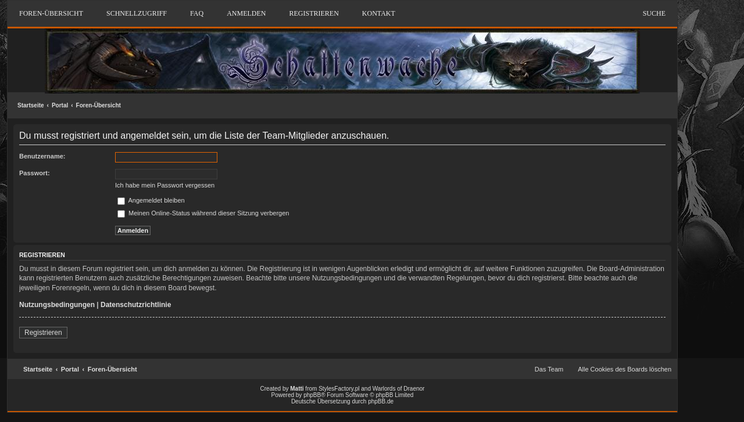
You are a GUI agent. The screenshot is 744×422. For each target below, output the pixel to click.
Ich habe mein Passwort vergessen (164, 185)
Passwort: (34, 172)
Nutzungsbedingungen (57, 305)
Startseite (30, 105)
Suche (654, 13)
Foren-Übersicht (98, 105)
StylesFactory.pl (339, 388)
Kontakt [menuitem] (378, 13)
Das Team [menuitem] (549, 369)
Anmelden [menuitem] (246, 13)
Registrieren (43, 333)
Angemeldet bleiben (151, 200)
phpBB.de (381, 401)
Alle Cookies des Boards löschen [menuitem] (624, 369)
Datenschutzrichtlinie (136, 305)
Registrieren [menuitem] (313, 13)
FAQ (196, 13)
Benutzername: (42, 156)
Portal (60, 105)
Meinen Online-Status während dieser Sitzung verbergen (203, 213)
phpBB (312, 395)
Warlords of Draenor (399, 388)
